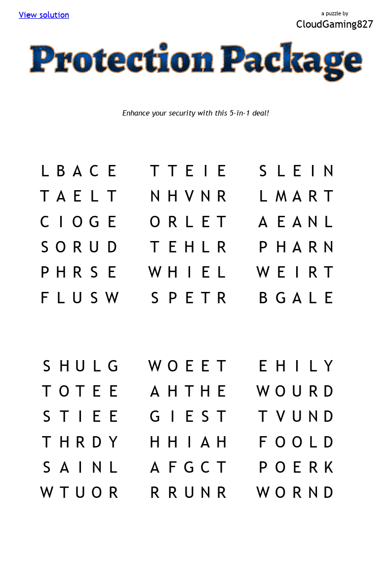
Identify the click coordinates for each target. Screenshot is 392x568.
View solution (44, 15)
